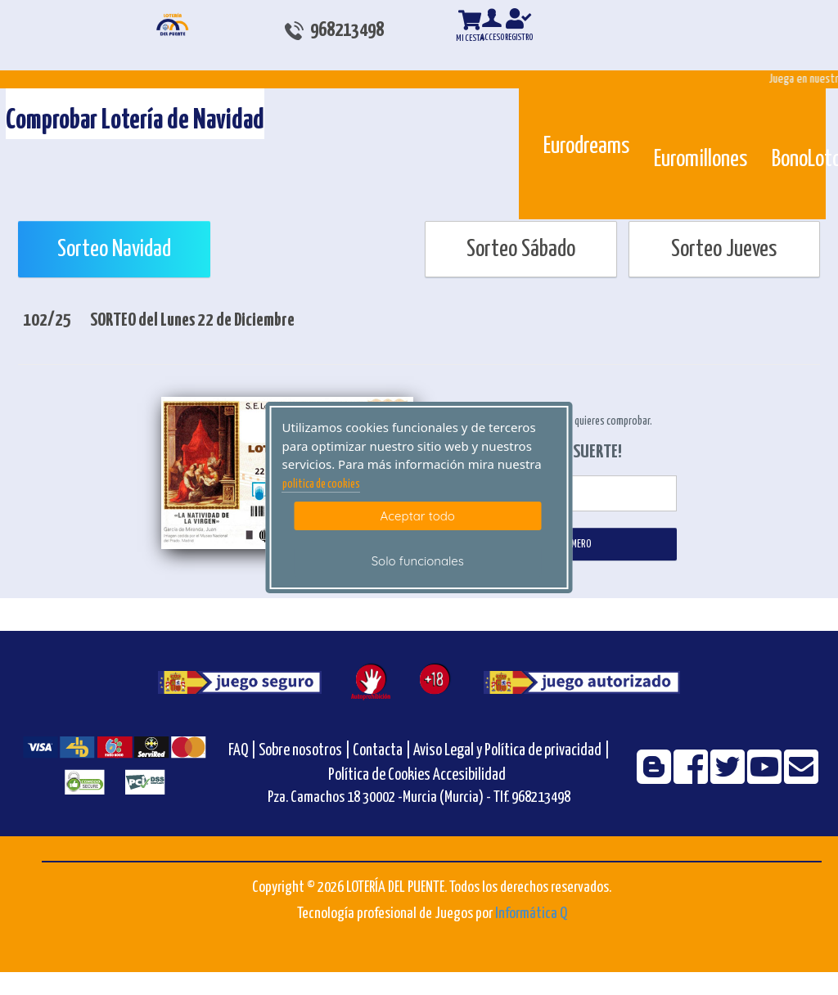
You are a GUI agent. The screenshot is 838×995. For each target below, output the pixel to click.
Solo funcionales (418, 561)
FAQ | (243, 751)
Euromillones (700, 159)
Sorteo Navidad (114, 249)
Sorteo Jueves (724, 249)
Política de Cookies (379, 775)
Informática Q (531, 913)
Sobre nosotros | (304, 751)
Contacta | (382, 751)
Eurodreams (586, 146)
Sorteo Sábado (520, 249)
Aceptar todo (418, 516)
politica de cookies (321, 484)
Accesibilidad (469, 775)
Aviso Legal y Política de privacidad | (511, 751)
